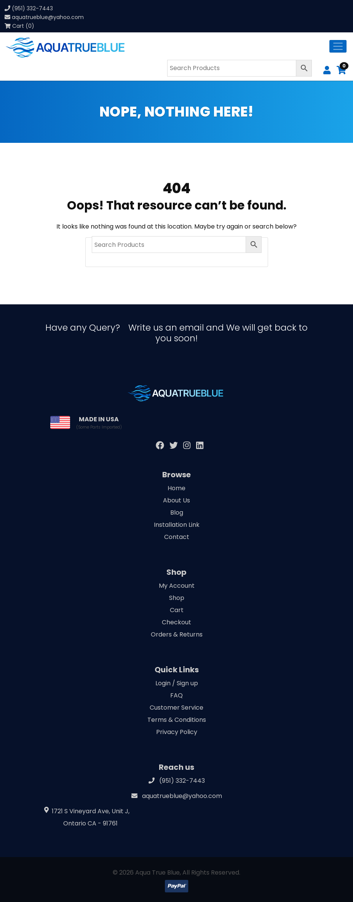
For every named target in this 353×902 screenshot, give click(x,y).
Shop (176, 597)
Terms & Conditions (176, 719)
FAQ (176, 695)
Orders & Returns (177, 634)
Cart (177, 610)
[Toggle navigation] (338, 46)
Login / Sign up (176, 683)
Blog (176, 512)
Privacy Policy (176, 732)
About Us (176, 500)
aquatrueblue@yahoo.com (48, 17)
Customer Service (176, 707)
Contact (176, 537)
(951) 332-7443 (32, 8)
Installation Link (177, 524)
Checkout (176, 622)
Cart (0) (19, 26)
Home (176, 488)
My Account (177, 585)
